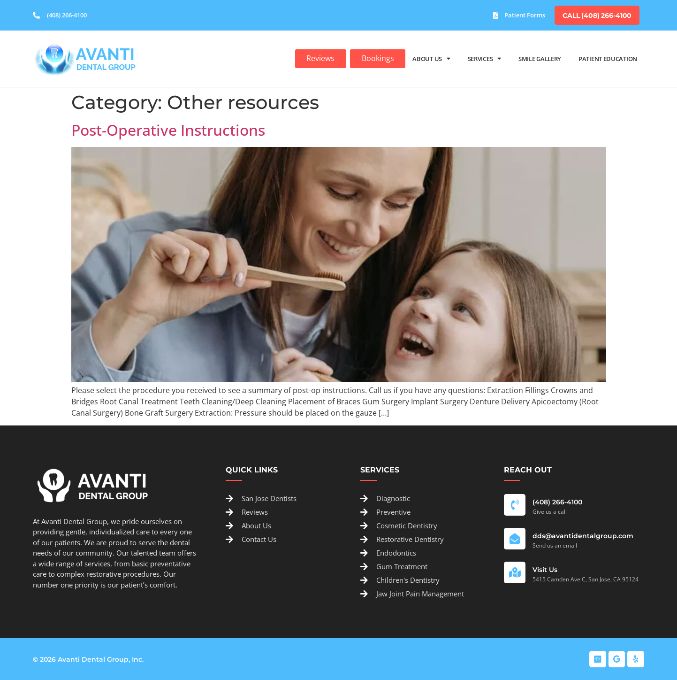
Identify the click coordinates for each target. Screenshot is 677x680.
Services (484, 58)
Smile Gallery (539, 58)
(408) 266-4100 (557, 501)
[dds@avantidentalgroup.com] (514, 538)
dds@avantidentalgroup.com (582, 535)
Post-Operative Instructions (168, 129)
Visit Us (544, 569)
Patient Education (607, 58)
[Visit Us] (514, 572)
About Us (431, 58)
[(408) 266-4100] (514, 504)
